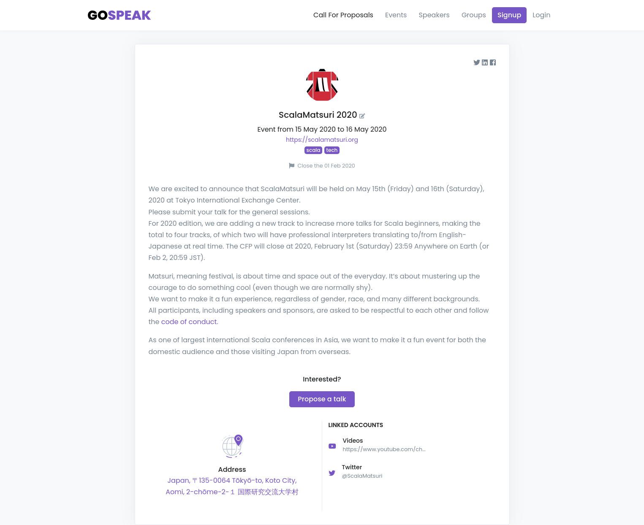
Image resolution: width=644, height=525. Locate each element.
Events (396, 15)
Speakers (433, 15)
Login (541, 15)
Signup (509, 15)
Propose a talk (322, 399)
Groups (474, 15)
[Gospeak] (119, 15)
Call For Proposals (343, 15)
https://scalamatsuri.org (322, 139)
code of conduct (189, 322)
